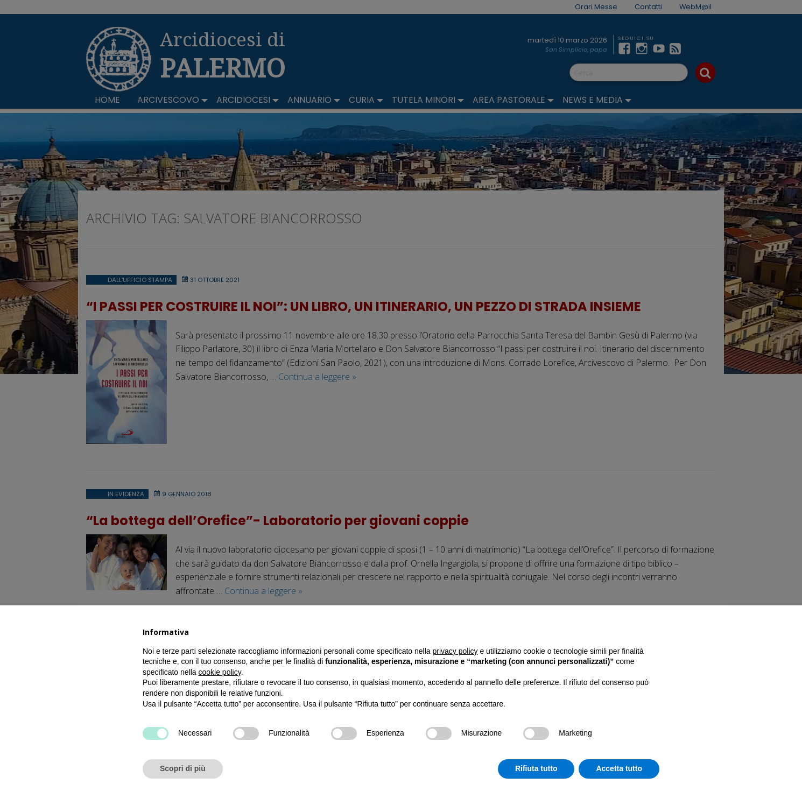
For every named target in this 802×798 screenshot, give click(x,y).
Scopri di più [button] (183, 768)
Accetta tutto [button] (619, 768)
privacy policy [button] (455, 651)
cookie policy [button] (220, 672)
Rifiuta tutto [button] (536, 768)
